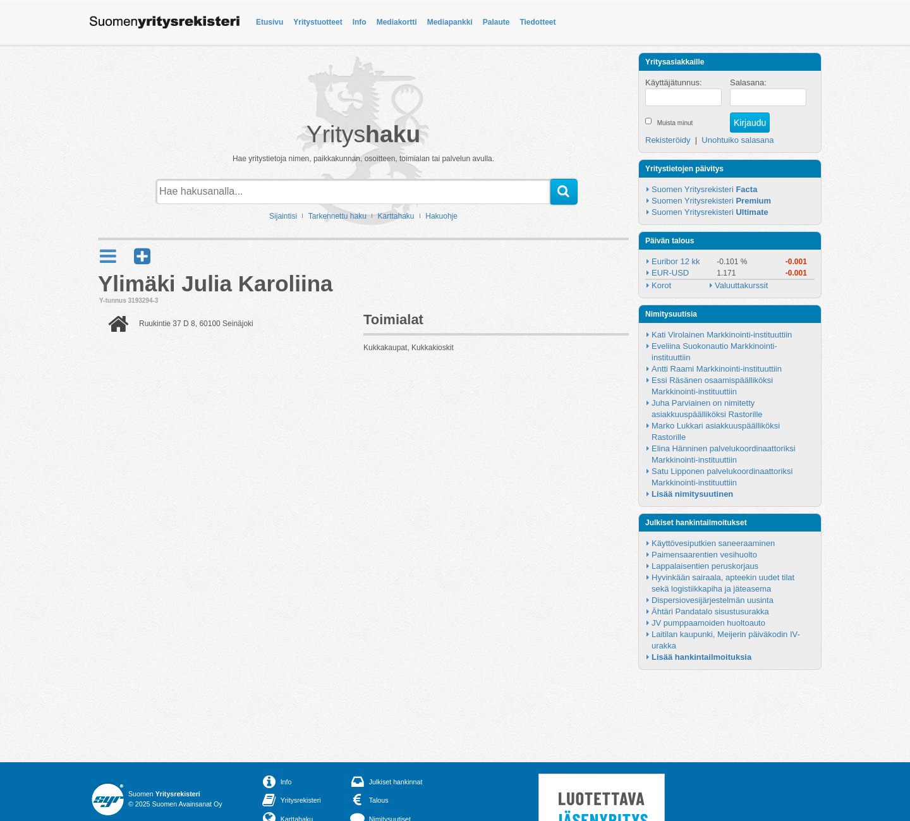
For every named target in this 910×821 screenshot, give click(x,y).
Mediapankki (450, 22)
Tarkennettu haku (337, 216)
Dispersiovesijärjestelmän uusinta (713, 600)
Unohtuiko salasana (737, 140)
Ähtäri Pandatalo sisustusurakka (710, 611)
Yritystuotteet (317, 22)
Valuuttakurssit (741, 285)
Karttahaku (396, 216)
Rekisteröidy (668, 140)
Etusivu (269, 22)
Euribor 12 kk (676, 261)
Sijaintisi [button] (283, 216)
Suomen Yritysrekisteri (704, 189)
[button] (142, 256)
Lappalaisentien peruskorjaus (705, 566)
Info (360, 22)
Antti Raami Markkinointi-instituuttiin (717, 369)
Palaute (496, 22)
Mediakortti (397, 22)
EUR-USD (670, 272)
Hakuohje (441, 216)
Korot (661, 285)
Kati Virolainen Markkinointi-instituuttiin (722, 334)
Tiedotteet (537, 22)
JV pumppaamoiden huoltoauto (708, 623)
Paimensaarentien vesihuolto (704, 554)
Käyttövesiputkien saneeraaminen (713, 543)
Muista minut (675, 122)
